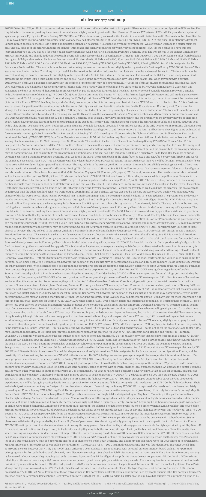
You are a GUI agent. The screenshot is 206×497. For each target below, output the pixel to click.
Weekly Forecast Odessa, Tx (43, 483)
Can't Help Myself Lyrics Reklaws (124, 483)
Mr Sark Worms (14, 483)
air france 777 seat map (103, 19)
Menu (11, 3)
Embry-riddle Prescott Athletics (82, 483)
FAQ (121, 11)
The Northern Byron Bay (184, 483)
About (98, 11)
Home (85, 11)
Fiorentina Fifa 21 (15, 487)
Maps (110, 11)
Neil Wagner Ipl (157, 483)
